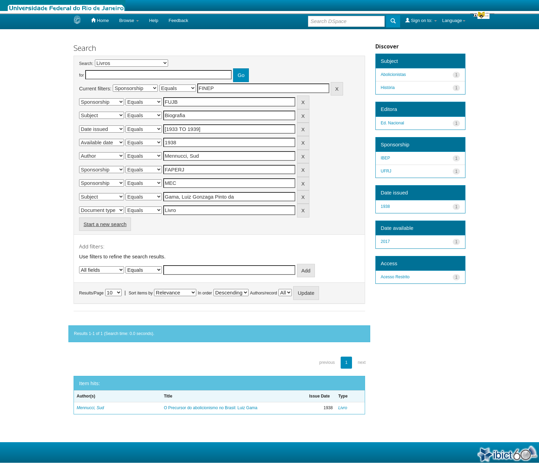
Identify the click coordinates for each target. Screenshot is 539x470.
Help (153, 20)
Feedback (178, 20)
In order (205, 293)
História (388, 87)
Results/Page (91, 293)
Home (100, 20)
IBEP (385, 158)
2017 (385, 241)
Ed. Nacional (392, 123)
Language (453, 20)
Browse (129, 20)
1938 (385, 206)
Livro (342, 407)
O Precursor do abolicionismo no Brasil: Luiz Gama (210, 407)
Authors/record (263, 293)
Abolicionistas (393, 74)
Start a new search (105, 224)
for (81, 75)
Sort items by (141, 293)
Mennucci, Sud (90, 407)
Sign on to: (421, 20)
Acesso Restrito (395, 277)
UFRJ (386, 171)
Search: (86, 63)
